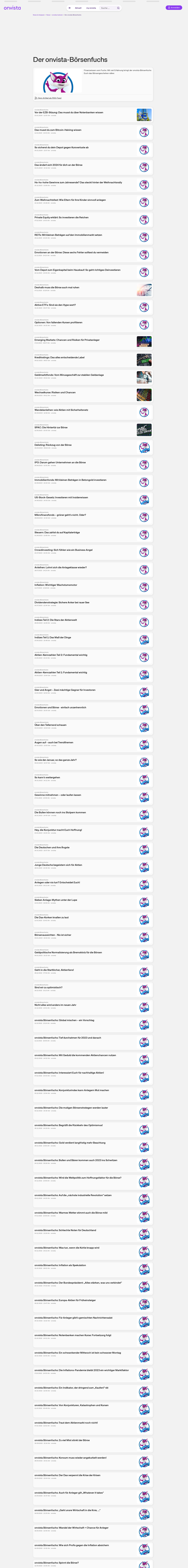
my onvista (91, 8)
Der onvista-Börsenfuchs (73, 15)
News (48, 15)
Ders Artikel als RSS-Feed (48, 98)
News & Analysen (39, 15)
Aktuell (78, 8)
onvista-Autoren (57, 15)
